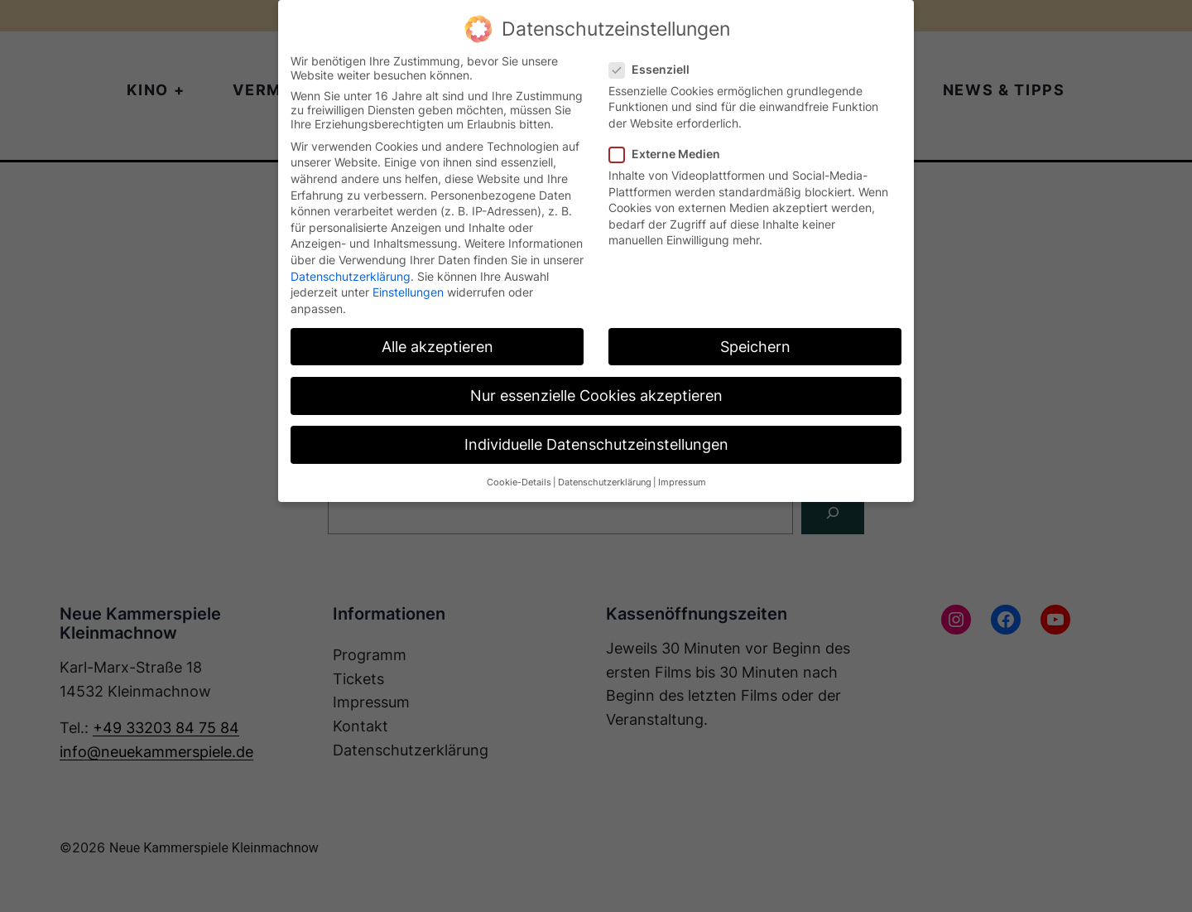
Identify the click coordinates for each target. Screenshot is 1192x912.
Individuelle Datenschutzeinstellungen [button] (596, 444)
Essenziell (656, 69)
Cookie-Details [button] (519, 482)
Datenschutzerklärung (351, 276)
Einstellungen (408, 292)
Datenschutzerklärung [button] (604, 482)
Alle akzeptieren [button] (437, 346)
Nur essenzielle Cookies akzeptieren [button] (596, 395)
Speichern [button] (755, 346)
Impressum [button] (682, 482)
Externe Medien (671, 154)
